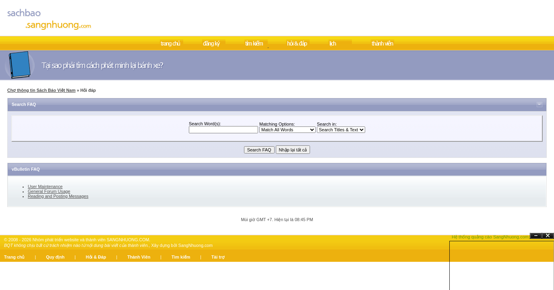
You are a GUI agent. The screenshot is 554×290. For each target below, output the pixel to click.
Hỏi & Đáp (96, 257)
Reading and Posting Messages (58, 196)
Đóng (548, 236)
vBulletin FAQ (26, 169)
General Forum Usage (49, 191)
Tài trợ (218, 257)
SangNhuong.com (195, 245)
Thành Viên (138, 257)
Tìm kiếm (181, 257)
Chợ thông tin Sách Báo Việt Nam (41, 90)
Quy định (55, 257)
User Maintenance (45, 186)
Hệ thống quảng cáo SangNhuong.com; (491, 236)
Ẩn (536, 236)
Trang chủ (14, 257)
